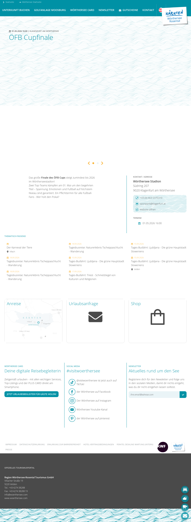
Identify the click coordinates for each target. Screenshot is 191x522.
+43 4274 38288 (17, 487)
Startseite (8, 2)
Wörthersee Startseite (30, 2)
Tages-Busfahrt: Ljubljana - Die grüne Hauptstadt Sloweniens (96, 261)
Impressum (11, 444)
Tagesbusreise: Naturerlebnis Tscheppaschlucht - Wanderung (34, 261)
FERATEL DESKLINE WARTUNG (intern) (135, 444)
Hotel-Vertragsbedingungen (98, 444)
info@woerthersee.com (16, 494)
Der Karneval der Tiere (19, 247)
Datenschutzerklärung (32, 444)
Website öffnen (145, 209)
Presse (8, 449)
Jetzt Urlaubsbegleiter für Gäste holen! (31, 394)
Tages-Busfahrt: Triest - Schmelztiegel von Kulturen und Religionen (92, 275)
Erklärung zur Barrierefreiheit (64, 444)
